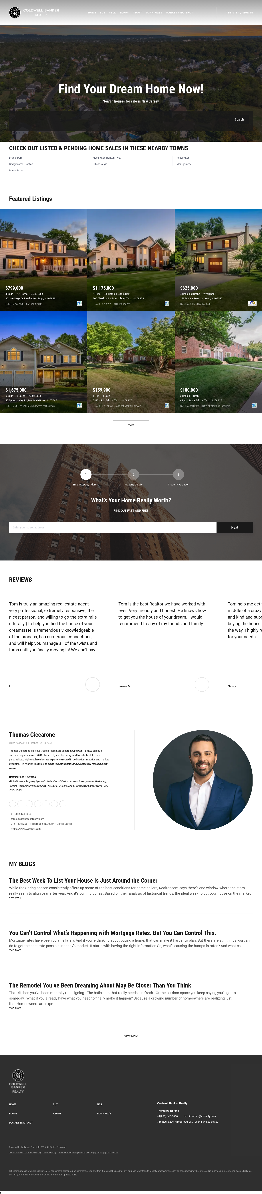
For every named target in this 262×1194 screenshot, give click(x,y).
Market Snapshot (179, 12)
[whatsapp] (62, 803)
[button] (34, 12)
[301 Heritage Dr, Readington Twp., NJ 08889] (43, 260)
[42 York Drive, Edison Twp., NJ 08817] (218, 362)
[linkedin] (20, 803)
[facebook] (12, 803)
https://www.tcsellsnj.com (26, 828)
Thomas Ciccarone (32, 734)
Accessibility (112, 1152)
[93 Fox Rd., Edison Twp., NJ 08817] (131, 362)
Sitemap (100, 1152)
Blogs (124, 12)
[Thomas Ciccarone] (203, 780)
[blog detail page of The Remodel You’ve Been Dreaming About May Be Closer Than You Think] (131, 993)
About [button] (137, 12)
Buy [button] (103, 12)
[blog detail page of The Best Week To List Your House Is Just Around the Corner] (131, 886)
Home (92, 12)
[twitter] (29, 803)
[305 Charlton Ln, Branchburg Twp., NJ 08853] (131, 260)
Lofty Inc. (25, 1147)
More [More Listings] (131, 425)
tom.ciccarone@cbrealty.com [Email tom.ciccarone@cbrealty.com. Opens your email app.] (27, 818)
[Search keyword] (121, 119)
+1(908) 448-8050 (21, 814)
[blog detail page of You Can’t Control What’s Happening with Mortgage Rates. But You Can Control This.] (131, 938)
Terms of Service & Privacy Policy (25, 1152)
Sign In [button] (247, 12)
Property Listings (86, 1152)
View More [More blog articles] (131, 1036)
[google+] (54, 803)
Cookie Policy (49, 1152)
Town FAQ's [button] (154, 12)
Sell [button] (112, 12)
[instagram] (37, 803)
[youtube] (46, 803)
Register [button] (232, 12)
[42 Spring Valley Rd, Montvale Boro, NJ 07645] (43, 362)
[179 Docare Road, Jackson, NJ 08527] (218, 260)
